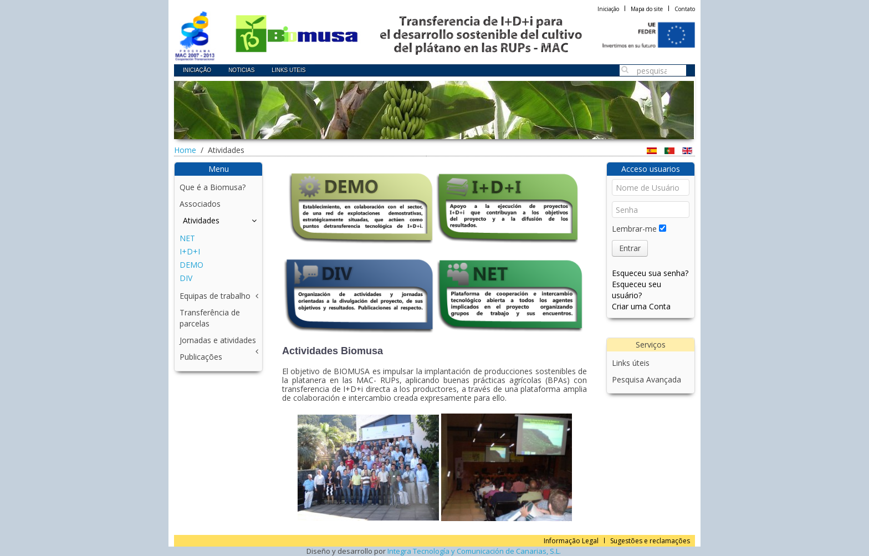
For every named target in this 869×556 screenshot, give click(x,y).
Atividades (201, 220)
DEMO (191, 264)
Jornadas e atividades (218, 340)
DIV (186, 278)
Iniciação (608, 9)
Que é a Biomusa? (213, 187)
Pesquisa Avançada (646, 379)
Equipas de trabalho (215, 295)
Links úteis (631, 363)
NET (187, 238)
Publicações (201, 356)
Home (185, 150)
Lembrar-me (634, 228)
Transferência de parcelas (210, 318)
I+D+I (190, 251)
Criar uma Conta (641, 306)
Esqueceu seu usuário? (636, 289)
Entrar (630, 248)
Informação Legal (571, 540)
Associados (200, 203)
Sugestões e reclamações (650, 540)
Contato (684, 9)
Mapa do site (647, 9)
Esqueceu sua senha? (650, 273)
